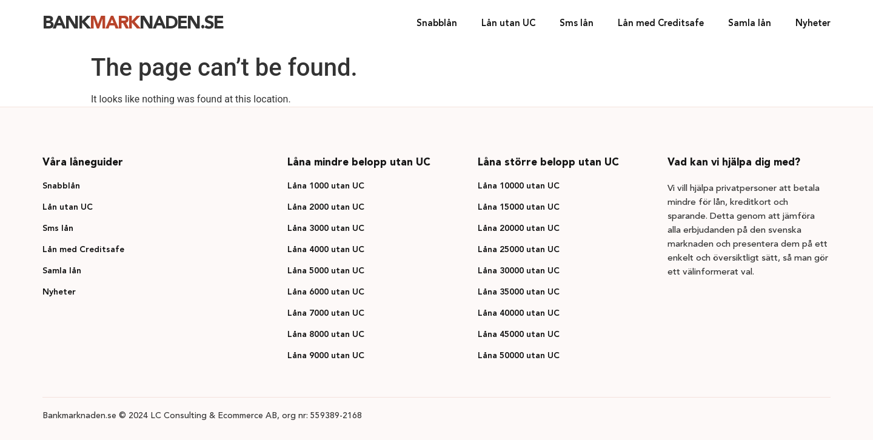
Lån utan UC (508, 23)
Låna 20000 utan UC (519, 228)
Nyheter (813, 23)
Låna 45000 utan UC (519, 334)
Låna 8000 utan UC (325, 334)
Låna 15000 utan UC (519, 207)
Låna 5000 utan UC (325, 271)
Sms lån (577, 23)
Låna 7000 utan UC (325, 313)
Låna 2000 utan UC (325, 207)
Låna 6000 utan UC (325, 292)
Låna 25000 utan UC (519, 249)
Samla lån (749, 23)
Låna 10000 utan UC (519, 186)
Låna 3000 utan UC (325, 228)
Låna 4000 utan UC (325, 249)
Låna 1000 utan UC (325, 186)
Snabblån (436, 23)
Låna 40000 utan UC (519, 313)
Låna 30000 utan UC (519, 271)
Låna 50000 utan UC (519, 356)
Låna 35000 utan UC (519, 292)
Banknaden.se (132, 24)
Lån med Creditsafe (661, 23)
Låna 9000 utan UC (325, 356)
